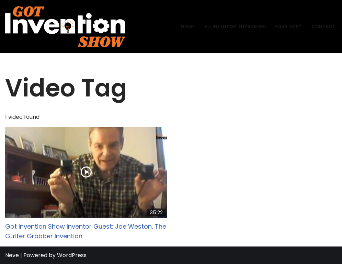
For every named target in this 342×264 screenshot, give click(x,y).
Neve (12, 255)
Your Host (288, 26)
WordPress (72, 255)
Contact (323, 26)
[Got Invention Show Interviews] (65, 26)
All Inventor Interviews (234, 26)
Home (188, 26)
